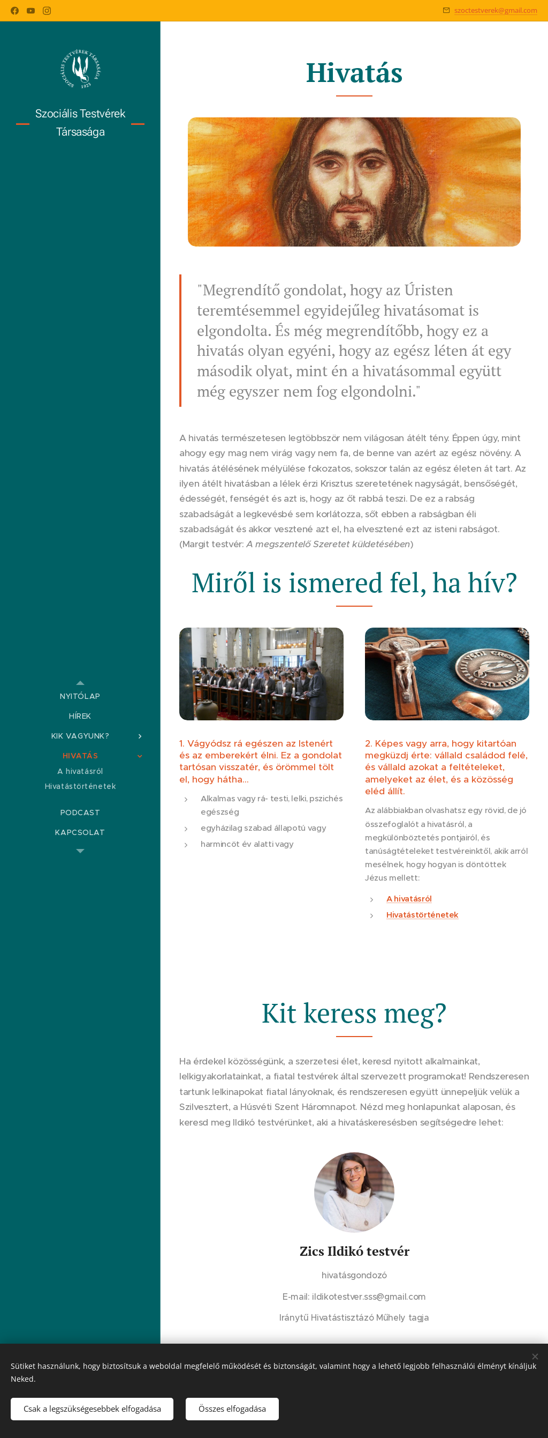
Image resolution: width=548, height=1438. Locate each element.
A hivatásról (409, 898)
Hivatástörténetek (422, 915)
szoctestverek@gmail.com (495, 10)
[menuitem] (80, 696)
